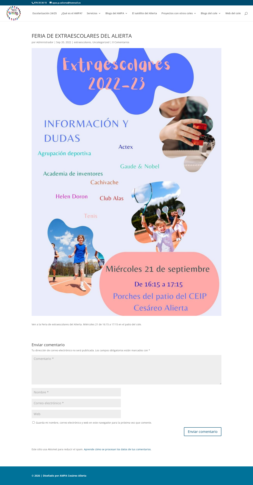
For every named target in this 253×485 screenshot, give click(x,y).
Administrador (44, 42)
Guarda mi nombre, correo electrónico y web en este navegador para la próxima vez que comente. (94, 422)
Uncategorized (100, 42)
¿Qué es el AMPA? (71, 13)
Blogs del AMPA (114, 13)
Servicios (92, 13)
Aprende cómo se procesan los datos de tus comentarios (117, 449)
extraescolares (82, 42)
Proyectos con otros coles (177, 13)
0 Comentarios (120, 42)
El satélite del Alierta (144, 13)
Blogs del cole (209, 13)
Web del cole (233, 13)
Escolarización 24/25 (45, 13)
